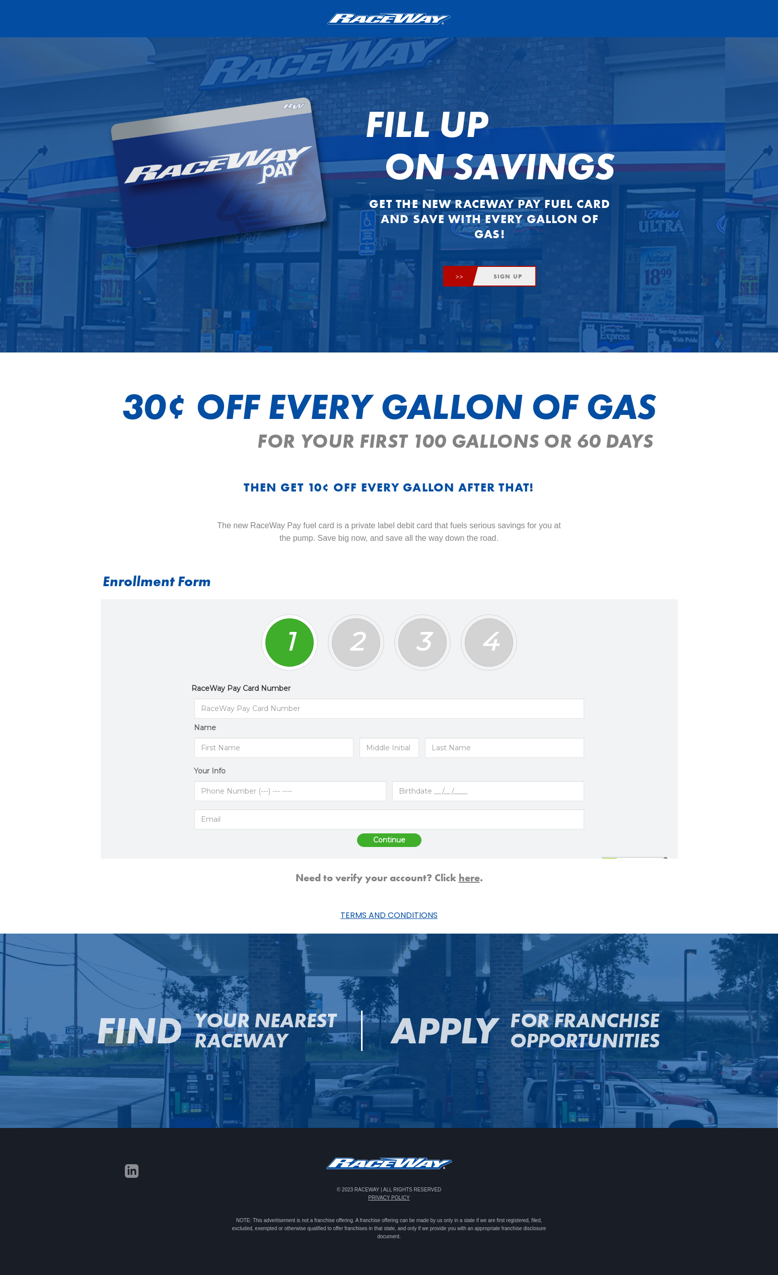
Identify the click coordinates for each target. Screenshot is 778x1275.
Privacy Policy (388, 1197)
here (469, 877)
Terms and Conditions (389, 915)
